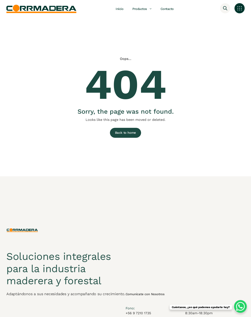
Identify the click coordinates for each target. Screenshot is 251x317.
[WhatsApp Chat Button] (240, 306)
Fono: (130, 311)
